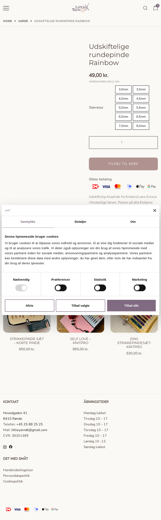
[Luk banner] (154, 210)
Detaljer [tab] (80, 221)
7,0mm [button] (123, 126)
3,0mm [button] (123, 89)
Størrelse (96, 107)
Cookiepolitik (13, 481)
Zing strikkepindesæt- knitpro (134, 343)
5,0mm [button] (123, 108)
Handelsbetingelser (18, 470)
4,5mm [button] (141, 98)
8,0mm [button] (141, 126)
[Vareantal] (123, 143)
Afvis (29, 305)
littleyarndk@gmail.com (29, 430)
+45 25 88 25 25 (29, 424)
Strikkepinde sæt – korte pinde (27, 341)
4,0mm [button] (123, 98)
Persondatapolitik (16, 475)
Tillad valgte (80, 305)
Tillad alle (131, 305)
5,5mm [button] (141, 108)
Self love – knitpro (80, 341)
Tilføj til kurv (123, 164)
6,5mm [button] (141, 117)
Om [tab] (133, 221)
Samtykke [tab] (28, 221)
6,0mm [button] (123, 117)
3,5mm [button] (141, 89)
